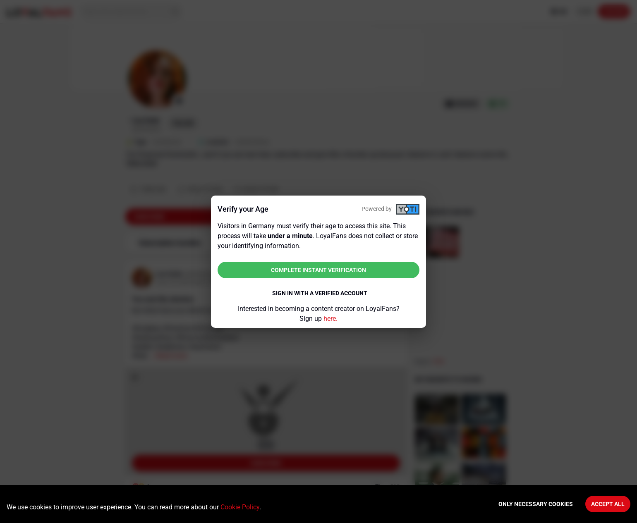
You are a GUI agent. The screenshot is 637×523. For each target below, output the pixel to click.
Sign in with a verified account (319, 293)
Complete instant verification (318, 270)
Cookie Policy (239, 507)
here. (330, 318)
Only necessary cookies (535, 504)
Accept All (608, 504)
